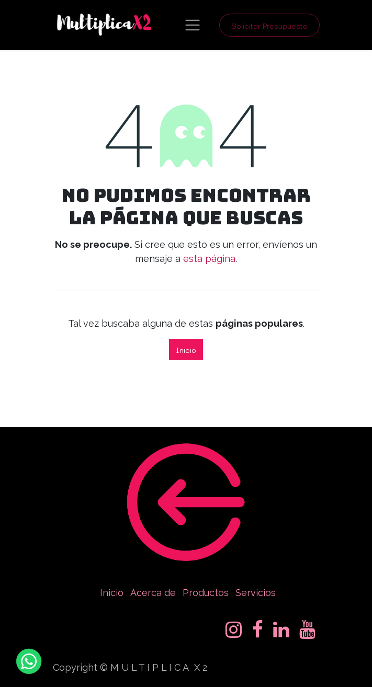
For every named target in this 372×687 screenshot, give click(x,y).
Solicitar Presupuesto (269, 25)
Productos (206, 592)
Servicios (255, 592)
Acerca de (153, 592)
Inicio (186, 349)
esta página (209, 258)
